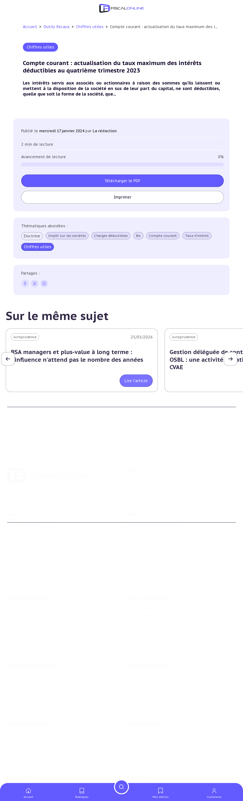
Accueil (30, 26)
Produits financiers (23, 626)
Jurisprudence (25, 337)
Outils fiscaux (57, 26)
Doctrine (32, 236)
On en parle (136, 758)
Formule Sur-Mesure (24, 532)
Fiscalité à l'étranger (142, 659)
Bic (138, 236)
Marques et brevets (23, 728)
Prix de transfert (139, 695)
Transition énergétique (144, 728)
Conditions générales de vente (150, 517)
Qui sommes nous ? (141, 459)
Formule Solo (18, 517)
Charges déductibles (111, 236)
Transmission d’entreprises (32, 641)
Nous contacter (138, 480)
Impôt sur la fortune (25, 597)
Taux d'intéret (197, 236)
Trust (129, 681)
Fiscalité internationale (147, 641)
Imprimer (122, 197)
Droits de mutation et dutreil (32, 666)
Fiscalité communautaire (146, 666)
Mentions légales (139, 524)
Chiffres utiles (90, 26)
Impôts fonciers (20, 611)
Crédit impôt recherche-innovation (36, 713)
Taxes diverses (137, 619)
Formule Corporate (23, 524)
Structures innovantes (26, 721)
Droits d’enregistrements (146, 611)
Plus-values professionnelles (31, 652)
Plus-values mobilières (26, 659)
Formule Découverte (24, 510)
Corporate (133, 633)
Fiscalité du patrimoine (29, 572)
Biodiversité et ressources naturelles (156, 721)
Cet (128, 604)
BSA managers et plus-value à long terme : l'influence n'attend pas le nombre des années (77, 355)
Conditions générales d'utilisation (153, 510)
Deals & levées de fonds (145, 776)
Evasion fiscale (137, 673)
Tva (128, 597)
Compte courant (163, 236)
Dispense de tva (20, 673)
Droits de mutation (23, 604)
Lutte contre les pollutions (148, 713)
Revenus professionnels (145, 589)
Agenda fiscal (18, 776)
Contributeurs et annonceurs (150, 473)
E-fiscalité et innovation (30, 703)
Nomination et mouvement (148, 768)
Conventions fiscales (142, 652)
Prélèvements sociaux (25, 619)
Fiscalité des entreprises (148, 572)
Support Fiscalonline (142, 466)
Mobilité (132, 688)
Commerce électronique (27, 736)
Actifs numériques (22, 750)
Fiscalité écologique (144, 703)
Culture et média (21, 743)
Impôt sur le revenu (24, 582)
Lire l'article (136, 380)
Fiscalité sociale (138, 626)
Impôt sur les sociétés (67, 236)
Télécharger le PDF (122, 180)
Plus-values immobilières (28, 589)
